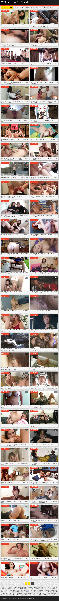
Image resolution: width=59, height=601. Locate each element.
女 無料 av (40, 595)
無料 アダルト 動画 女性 (11, 589)
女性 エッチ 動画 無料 (47, 593)
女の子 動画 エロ (37, 592)
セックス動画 (47, 589)
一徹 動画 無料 (37, 593)
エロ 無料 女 (55, 589)
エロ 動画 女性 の (32, 595)
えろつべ (9, 592)
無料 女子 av (29, 592)
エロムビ (44, 592)
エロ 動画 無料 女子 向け (18, 592)
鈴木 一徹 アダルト (45, 587)
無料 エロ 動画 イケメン (50, 595)
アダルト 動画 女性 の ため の (11, 593)
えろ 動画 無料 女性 (47, 590)
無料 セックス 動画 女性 (26, 593)
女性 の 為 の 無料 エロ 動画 (34, 590)
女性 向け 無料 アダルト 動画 (32, 587)
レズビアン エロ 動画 (7, 590)
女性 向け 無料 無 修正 (18, 587)
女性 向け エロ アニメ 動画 (36, 589)
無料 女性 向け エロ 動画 (19, 590)
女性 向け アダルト (24, 589)
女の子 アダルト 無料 (6, 587)
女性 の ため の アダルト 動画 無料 (18, 595)
